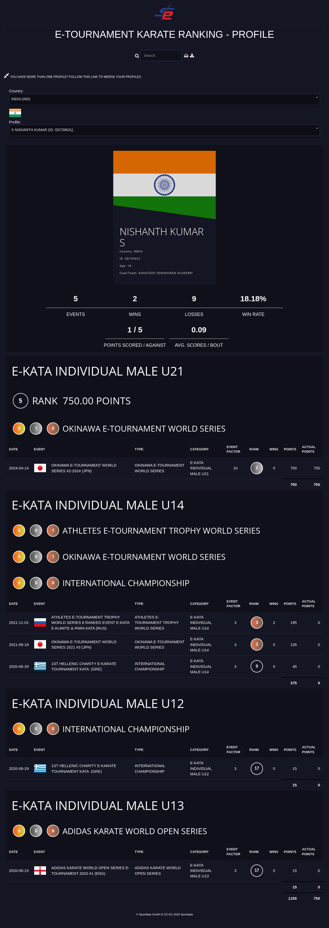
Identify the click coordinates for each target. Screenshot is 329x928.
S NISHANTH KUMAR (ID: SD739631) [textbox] (42, 130)
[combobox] (164, 100)
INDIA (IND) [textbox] (20, 99)
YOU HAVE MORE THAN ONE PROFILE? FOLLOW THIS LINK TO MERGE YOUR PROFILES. (73, 77)
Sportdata (187, 919)
